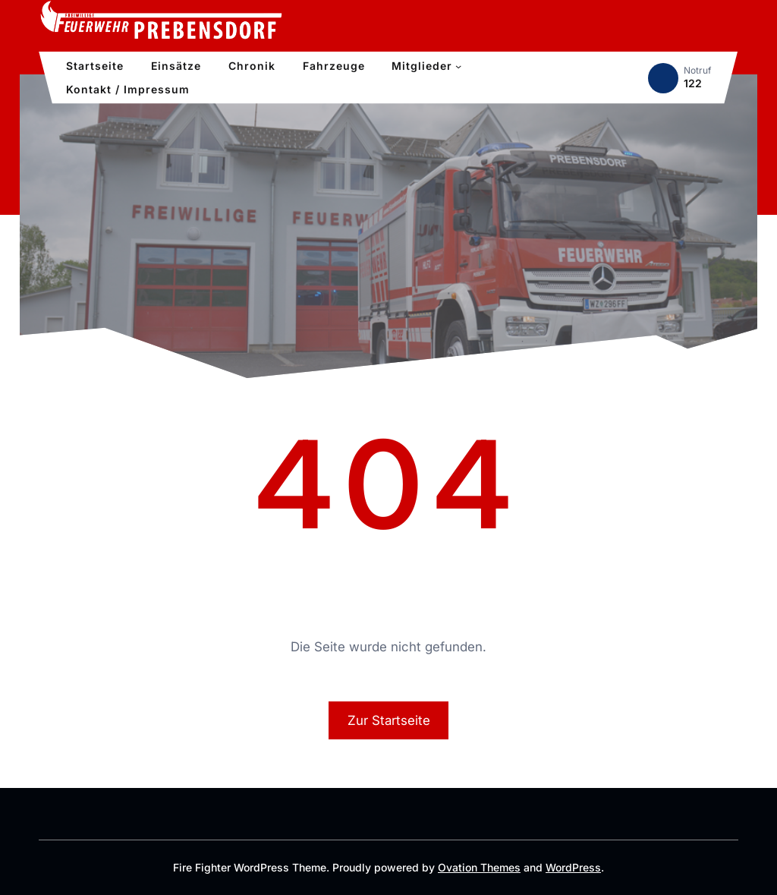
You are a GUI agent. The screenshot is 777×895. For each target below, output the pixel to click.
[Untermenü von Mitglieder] (458, 66)
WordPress (573, 867)
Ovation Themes (479, 867)
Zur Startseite (389, 720)
